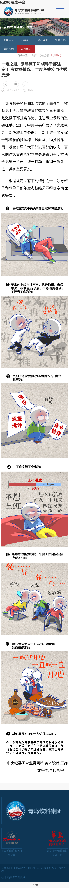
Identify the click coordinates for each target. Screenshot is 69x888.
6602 (30, 90)
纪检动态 (26, 40)
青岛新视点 (18, 877)
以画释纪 (26, 49)
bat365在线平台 (12, 2)
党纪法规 (43, 40)
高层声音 (8, 40)
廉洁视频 (8, 49)
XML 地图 (34, 885)
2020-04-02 (13, 90)
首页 (34, 55)
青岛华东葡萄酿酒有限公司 (57, 842)
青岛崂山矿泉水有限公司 (11, 842)
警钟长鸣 (60, 40)
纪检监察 (44, 55)
